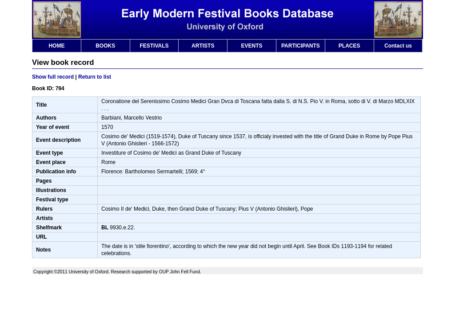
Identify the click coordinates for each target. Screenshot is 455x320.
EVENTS (252, 46)
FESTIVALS (154, 46)
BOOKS (105, 46)
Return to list (94, 77)
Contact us (398, 46)
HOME (56, 46)
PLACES (349, 46)
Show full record (53, 77)
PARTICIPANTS (300, 46)
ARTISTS (203, 46)
